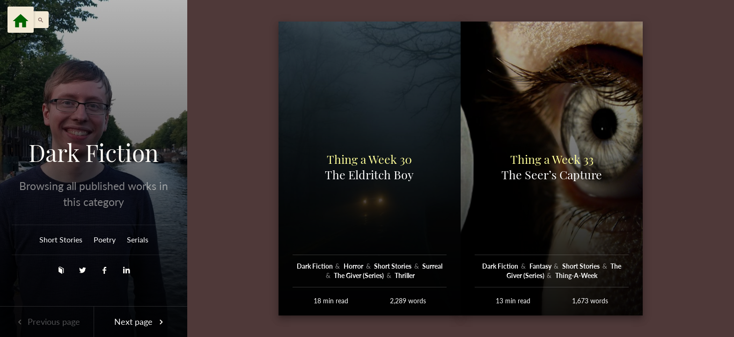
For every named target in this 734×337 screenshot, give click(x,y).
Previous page (47, 321)
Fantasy (541, 266)
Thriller (405, 275)
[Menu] (20, 20)
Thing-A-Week (576, 275)
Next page (140, 321)
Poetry (105, 239)
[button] (38, 19)
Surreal (432, 266)
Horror (354, 266)
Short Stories (60, 239)
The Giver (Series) (359, 275)
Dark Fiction (94, 152)
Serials (137, 239)
